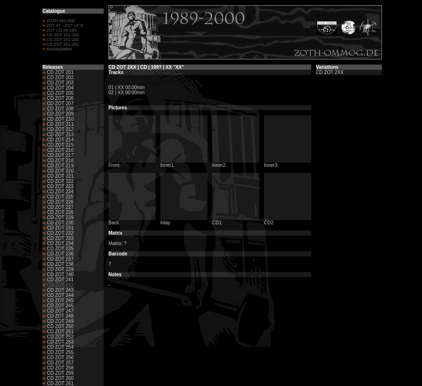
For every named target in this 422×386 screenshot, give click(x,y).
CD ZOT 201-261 (62, 44)
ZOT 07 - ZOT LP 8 (64, 25)
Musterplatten (60, 49)
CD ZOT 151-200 (62, 39)
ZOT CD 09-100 (60, 30)
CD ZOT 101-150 (62, 35)
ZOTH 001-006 (61, 20)
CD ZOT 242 (60, 284)
